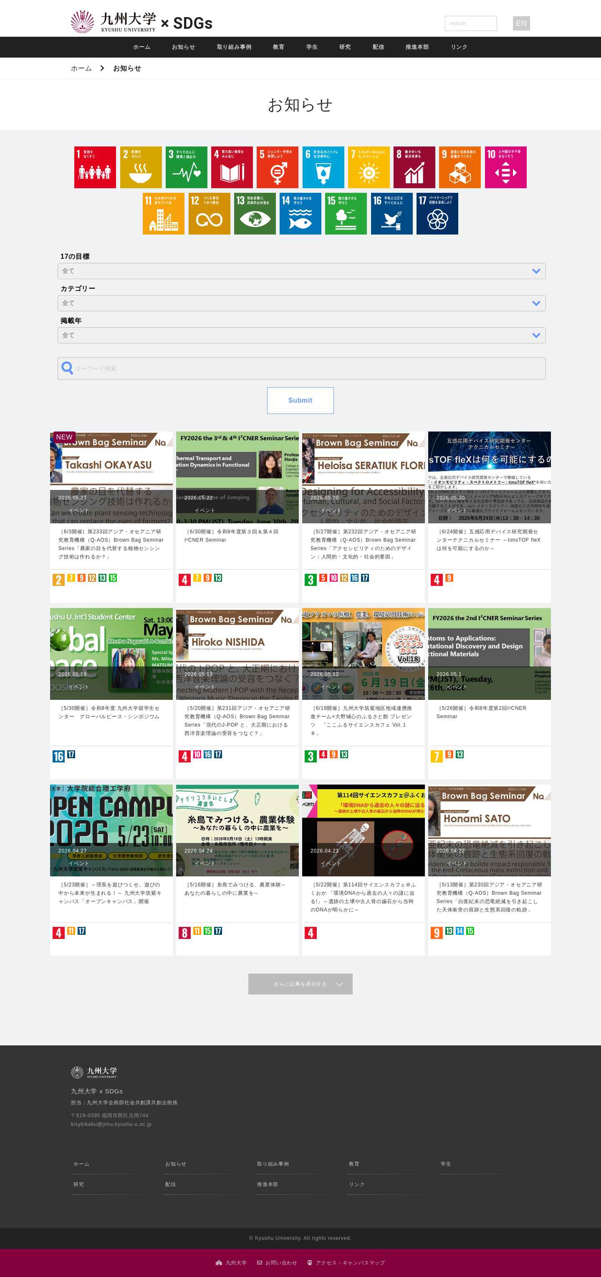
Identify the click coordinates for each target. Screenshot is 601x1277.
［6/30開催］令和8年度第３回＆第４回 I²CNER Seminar (231, 536)
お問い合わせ (281, 1263)
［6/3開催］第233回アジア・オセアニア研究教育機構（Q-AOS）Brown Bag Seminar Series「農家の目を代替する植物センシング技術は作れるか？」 (111, 544)
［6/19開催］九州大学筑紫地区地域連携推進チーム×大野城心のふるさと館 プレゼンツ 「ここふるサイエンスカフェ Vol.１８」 (361, 720)
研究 (345, 47)
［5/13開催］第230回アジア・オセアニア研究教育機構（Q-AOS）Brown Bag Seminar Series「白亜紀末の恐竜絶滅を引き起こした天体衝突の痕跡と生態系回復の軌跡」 (490, 897)
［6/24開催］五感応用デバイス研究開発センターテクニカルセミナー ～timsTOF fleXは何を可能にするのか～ (489, 540)
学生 (312, 47)
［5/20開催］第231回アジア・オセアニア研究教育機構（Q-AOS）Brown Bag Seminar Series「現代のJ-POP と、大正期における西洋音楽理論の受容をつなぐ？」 (237, 720)
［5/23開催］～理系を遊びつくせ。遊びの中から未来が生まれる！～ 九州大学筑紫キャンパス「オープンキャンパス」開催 (110, 893)
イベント (79, 510)
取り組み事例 (234, 47)
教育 (279, 47)
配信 (378, 47)
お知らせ (183, 47)
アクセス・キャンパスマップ (350, 1263)
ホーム (141, 47)
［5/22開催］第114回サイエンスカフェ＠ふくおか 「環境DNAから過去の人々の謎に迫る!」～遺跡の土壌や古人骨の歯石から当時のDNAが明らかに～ (364, 897)
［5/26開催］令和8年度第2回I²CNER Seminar (482, 712)
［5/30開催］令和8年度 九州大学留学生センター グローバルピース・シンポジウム (109, 712)
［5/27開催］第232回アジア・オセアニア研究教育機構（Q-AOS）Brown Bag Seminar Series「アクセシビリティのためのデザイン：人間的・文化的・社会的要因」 (364, 544)
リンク (459, 47)
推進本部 (417, 47)
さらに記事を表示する (300, 984)
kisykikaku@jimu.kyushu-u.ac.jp (111, 1124)
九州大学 (236, 1263)
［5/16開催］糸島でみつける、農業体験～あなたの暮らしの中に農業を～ (235, 889)
